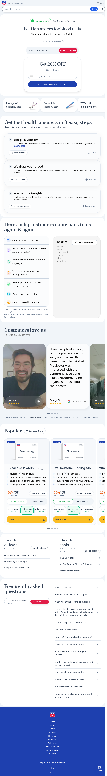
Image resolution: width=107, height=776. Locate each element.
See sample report (20, 206)
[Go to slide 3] (52, 413)
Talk (94, 9)
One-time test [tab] (37, 501)
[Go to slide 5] (55, 413)
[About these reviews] (63, 41)
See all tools (92, 550)
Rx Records (52, 743)
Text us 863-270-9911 (15, 3)
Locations (53, 732)
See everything (34, 430)
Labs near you (18, 179)
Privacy (52, 768)
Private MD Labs (35, 417)
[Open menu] (100, 3)
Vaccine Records (52, 746)
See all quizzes (40, 548)
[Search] (102, 9)
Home (52, 721)
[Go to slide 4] (54, 413)
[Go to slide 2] (51, 413)
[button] (77, 277)
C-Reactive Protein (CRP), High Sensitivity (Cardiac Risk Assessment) (27, 468)
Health (52, 729)
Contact (52, 754)
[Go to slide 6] (57, 413)
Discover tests (18, 152)
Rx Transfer (52, 739)
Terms (52, 772)
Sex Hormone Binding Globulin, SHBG (73, 468)
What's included (38, 493)
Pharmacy (52, 736)
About (52, 725)
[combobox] (31, 76)
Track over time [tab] (17, 501)
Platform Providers (52, 750)
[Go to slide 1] (48, 413)
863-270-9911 (68, 50)
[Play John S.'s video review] (38, 401)
